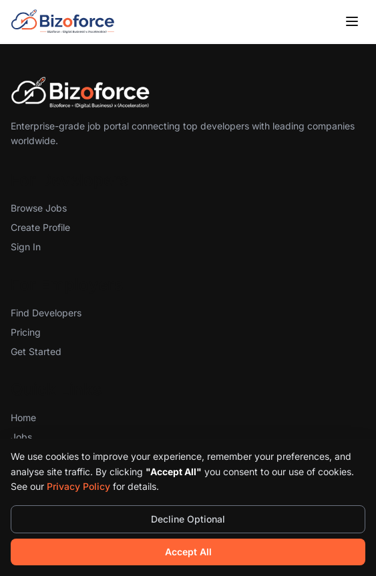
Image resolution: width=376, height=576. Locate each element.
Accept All (188, 551)
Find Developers (46, 312)
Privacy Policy (78, 486)
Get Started (36, 351)
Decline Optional (188, 519)
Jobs (21, 437)
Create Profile (40, 227)
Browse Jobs (39, 208)
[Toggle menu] (352, 21)
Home (23, 417)
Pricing (26, 332)
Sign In (26, 246)
